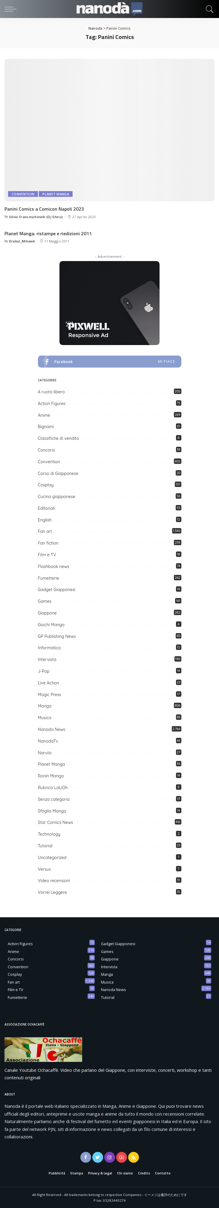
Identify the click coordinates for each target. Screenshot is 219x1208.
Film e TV (47, 554)
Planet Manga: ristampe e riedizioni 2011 (48, 233)
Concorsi (46, 450)
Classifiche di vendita (58, 438)
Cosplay (46, 485)
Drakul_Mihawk (22, 241)
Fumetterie (48, 578)
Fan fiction (48, 543)
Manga (45, 706)
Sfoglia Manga (52, 811)
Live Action (48, 683)
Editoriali (46, 508)
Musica (44, 717)
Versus (44, 869)
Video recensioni (54, 880)
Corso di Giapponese (58, 473)
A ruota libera (51, 392)
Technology (49, 834)
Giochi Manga (51, 624)
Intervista (47, 659)
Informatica (49, 648)
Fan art (45, 531)
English (45, 520)
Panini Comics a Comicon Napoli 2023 (44, 208)
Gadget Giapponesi (57, 589)
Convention (23, 194)
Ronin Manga (51, 776)
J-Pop (44, 671)
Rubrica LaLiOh (53, 787)
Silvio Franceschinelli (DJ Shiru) (36, 216)
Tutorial (45, 846)
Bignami (46, 426)
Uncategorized (52, 857)
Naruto (45, 753)
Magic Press (49, 694)
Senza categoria (54, 799)
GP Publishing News (57, 636)
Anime (44, 415)
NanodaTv (48, 741)
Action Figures (52, 403)
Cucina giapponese (56, 496)
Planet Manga (55, 194)
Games (45, 601)
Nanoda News (51, 729)
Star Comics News (55, 822)
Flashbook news (53, 566)
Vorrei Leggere (52, 892)
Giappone (47, 613)
